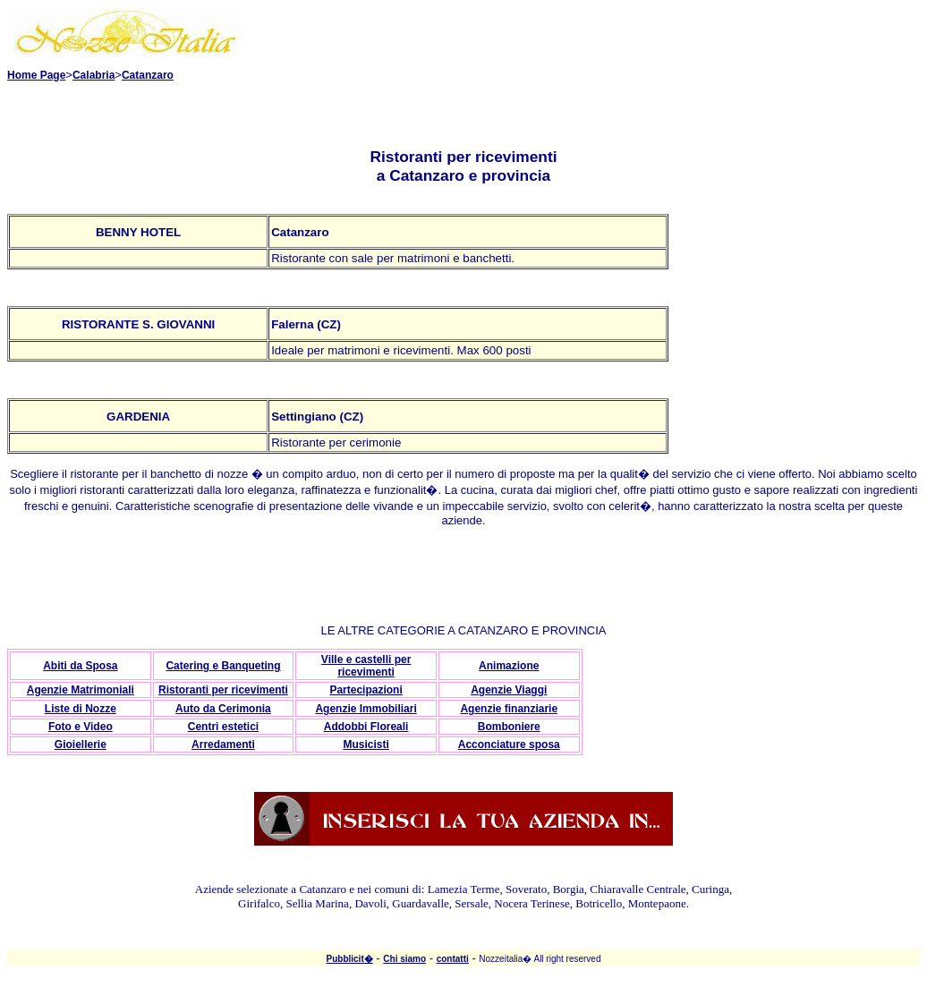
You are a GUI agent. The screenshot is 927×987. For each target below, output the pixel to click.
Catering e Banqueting (223, 665)
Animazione (509, 665)
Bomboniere (509, 726)
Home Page (36, 75)
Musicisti (365, 744)
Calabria (93, 75)
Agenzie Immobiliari (365, 708)
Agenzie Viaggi (509, 690)
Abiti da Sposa (80, 665)
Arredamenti (223, 744)
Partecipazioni (365, 690)
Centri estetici (223, 726)
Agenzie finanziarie (508, 708)
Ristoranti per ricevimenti (223, 690)
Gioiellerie (80, 744)
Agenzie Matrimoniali (80, 690)
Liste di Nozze (80, 708)
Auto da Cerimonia (223, 708)
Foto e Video (80, 726)
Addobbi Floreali (366, 726)
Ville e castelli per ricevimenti (366, 665)
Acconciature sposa (509, 744)
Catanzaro (148, 75)
